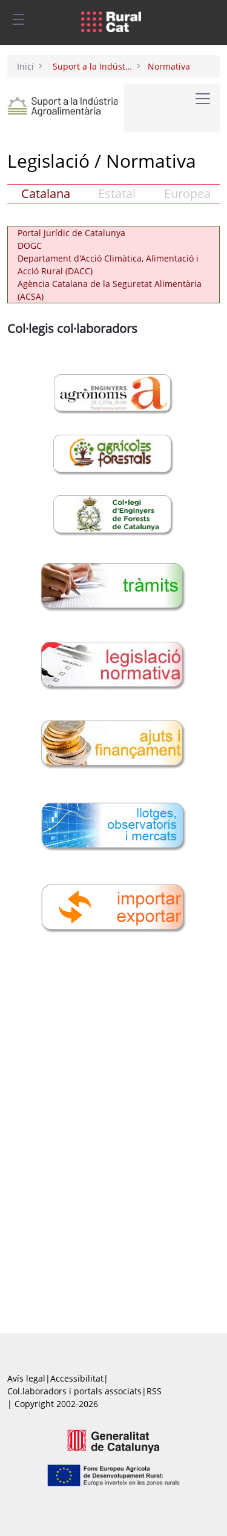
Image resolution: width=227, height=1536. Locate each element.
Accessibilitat (77, 1378)
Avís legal (26, 1378)
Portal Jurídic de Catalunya (71, 233)
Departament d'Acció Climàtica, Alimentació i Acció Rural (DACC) (108, 264)
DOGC (30, 245)
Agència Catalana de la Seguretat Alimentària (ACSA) (110, 290)
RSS (154, 1391)
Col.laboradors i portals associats (74, 1391)
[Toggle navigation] (18, 19)
